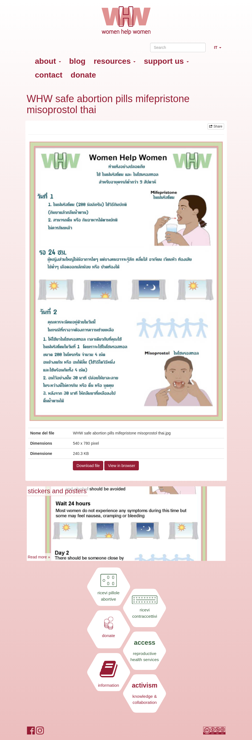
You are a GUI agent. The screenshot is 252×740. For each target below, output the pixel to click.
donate (83, 75)
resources (115, 61)
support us (166, 61)
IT (219, 49)
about (48, 61)
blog (77, 61)
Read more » (39, 557)
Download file (88, 465)
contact (49, 75)
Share (215, 126)
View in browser (121, 465)
